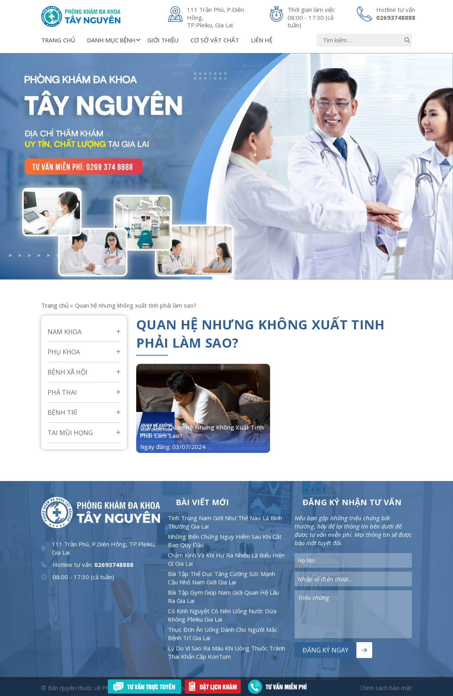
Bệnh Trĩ (62, 412)
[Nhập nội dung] (364, 40)
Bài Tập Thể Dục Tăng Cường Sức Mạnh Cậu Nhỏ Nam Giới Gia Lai (221, 578)
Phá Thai (62, 392)
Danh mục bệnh (114, 40)
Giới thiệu (163, 40)
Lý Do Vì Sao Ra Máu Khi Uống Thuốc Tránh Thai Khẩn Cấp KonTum (226, 652)
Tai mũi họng (70, 432)
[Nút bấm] (407, 40)
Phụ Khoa (64, 352)
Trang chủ (58, 40)
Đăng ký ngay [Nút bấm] (325, 650)
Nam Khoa (65, 331)
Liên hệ (261, 40)
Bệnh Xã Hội (68, 372)
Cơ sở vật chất (214, 40)
